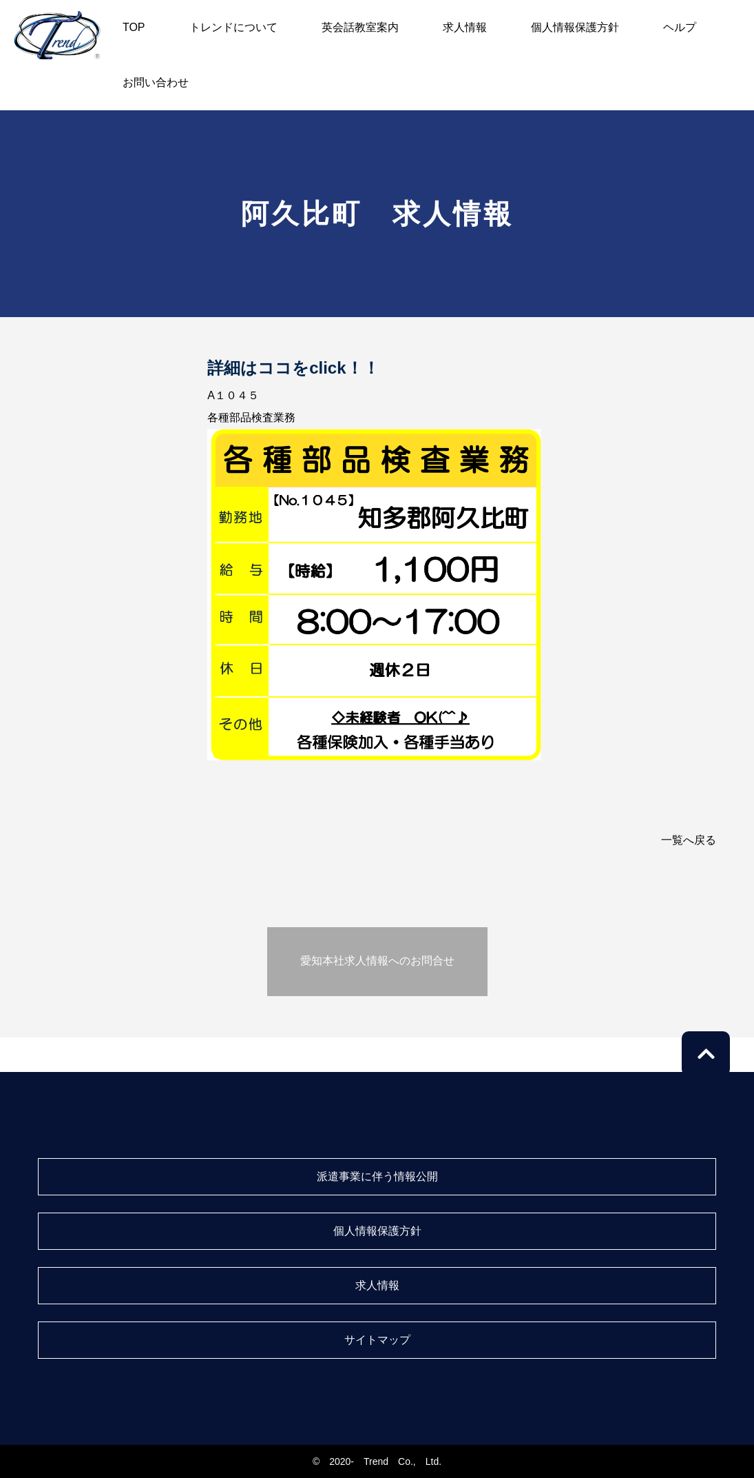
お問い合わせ (156, 82)
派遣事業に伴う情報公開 (377, 1176)
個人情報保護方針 (575, 27)
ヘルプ (679, 27)
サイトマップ (377, 1340)
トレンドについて (233, 27)
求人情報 (465, 27)
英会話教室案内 (360, 27)
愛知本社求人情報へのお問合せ (377, 960)
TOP (134, 27)
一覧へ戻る (688, 840)
